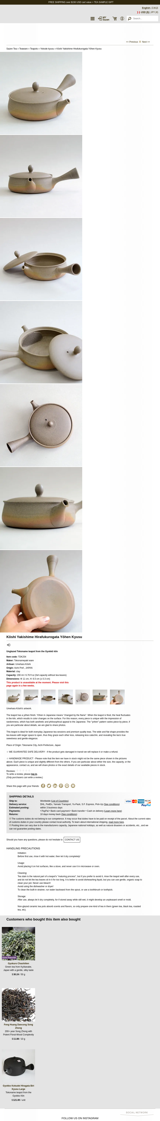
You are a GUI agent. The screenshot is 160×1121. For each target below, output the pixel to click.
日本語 (155, 8)
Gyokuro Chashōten (18, 963)
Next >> (146, 42)
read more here (116, 822)
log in (34, 774)
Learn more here (113, 811)
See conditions (111, 804)
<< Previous (132, 42)
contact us (72, 839)
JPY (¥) (154, 12)
